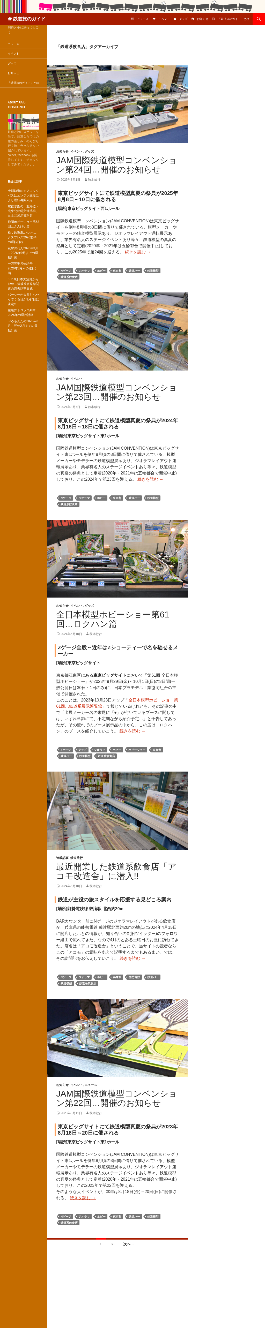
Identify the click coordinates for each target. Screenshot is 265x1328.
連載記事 (62, 858)
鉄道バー (134, 270)
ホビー (101, 270)
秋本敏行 (94, 180)
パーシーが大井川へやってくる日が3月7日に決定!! (23, 299)
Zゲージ (66, 749)
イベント (164, 18)
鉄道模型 (153, 270)
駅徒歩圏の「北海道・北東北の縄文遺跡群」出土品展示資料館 (23, 211)
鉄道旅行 (76, 858)
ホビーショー (136, 749)
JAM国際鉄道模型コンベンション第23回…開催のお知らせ (116, 392)
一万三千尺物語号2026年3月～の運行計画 (23, 268)
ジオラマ (84, 270)
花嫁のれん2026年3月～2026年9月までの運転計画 (23, 252)
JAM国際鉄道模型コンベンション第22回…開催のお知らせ (116, 1098)
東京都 (117, 270)
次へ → (129, 1244)
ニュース (143, 18)
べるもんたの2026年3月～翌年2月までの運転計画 (23, 325)
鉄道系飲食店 (69, 276)
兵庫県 (117, 977)
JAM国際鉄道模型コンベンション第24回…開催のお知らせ (116, 164)
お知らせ (202, 18)
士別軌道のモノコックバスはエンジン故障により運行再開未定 (23, 195)
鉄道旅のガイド (29, 18)
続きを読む (138, 252)
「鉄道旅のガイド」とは (233, 18)
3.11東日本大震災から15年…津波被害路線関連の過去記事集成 (23, 283)
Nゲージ (66, 270)
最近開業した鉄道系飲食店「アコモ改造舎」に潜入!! (116, 871)
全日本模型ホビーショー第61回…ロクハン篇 (112, 619)
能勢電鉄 (134, 977)
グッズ (183, 18)
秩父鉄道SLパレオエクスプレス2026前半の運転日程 (22, 237)
